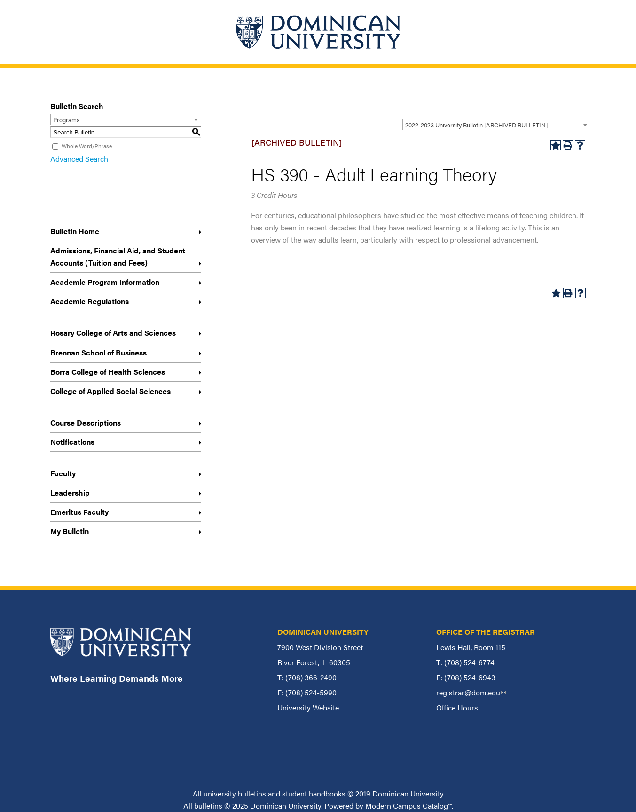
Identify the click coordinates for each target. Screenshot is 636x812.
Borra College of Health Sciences (107, 371)
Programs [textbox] (66, 119)
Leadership (70, 492)
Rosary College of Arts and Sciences (113, 332)
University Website (308, 707)
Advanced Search (79, 158)
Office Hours (457, 707)
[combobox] (496, 124)
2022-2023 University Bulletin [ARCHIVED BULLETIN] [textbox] (476, 124)
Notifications (72, 441)
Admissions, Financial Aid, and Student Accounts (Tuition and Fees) (117, 256)
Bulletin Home (74, 231)
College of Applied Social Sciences (110, 391)
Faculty (63, 473)
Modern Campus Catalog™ (408, 805)
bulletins (208, 805)
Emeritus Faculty (79, 511)
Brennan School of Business (98, 352)
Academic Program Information (104, 281)
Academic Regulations (89, 301)
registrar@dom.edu (471, 692)
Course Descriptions (85, 422)
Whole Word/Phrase (87, 146)
